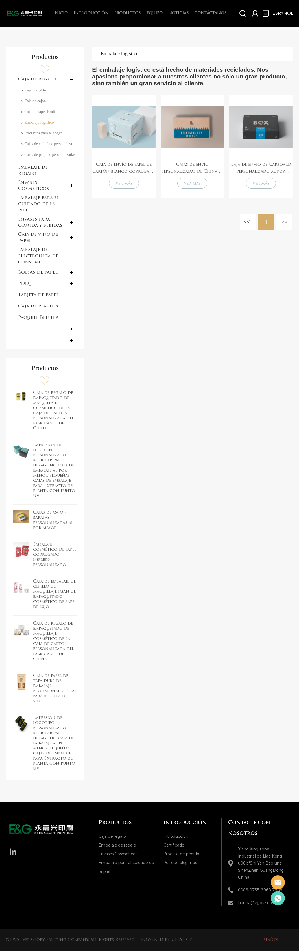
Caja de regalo (37, 79)
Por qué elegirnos (180, 862)
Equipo (155, 13)
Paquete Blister (38, 317)
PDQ (23, 284)
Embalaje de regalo (33, 170)
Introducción (175, 836)
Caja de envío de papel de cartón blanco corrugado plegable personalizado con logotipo (124, 169)
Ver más (123, 184)
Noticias (178, 13)
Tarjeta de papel (38, 295)
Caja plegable (35, 90)
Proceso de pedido (181, 854)
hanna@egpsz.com (257, 903)
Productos (127, 13)
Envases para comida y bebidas (40, 222)
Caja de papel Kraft (39, 112)
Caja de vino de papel (38, 237)
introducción (91, 13)
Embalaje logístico (39, 122)
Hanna (278, 882)
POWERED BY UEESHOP (166, 940)
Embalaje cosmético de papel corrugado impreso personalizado (54, 554)
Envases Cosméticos (33, 185)
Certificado (173, 845)
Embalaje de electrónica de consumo (38, 256)
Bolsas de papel (38, 272)
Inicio (60, 13)
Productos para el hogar (43, 133)
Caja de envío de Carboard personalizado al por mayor (260, 169)
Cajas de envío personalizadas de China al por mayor (192, 169)
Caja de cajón (35, 101)
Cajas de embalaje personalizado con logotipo (50, 144)
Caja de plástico (39, 306)
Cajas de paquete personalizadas (49, 154)
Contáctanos (210, 13)
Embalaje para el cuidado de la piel (38, 204)
